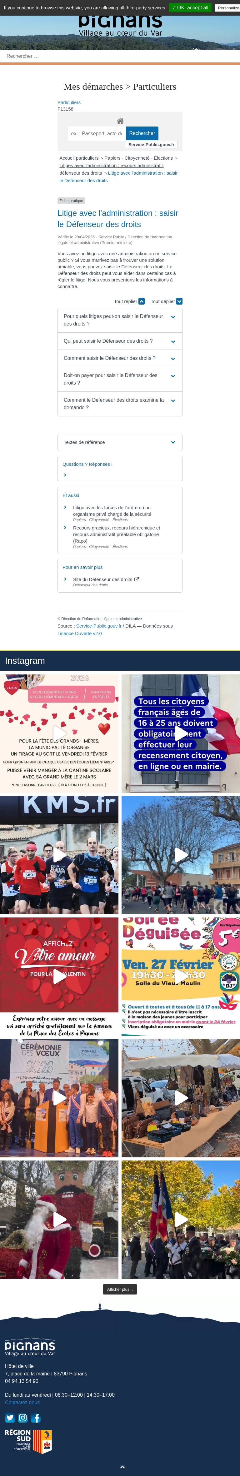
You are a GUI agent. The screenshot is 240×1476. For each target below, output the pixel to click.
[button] (120, 320)
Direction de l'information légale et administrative (101, 619)
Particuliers (69, 102)
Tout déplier (166, 301)
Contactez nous (22, 1402)
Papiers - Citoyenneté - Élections (139, 158)
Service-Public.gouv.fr (151, 144)
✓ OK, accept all (190, 7)
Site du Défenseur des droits (106, 579)
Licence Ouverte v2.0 (80, 633)
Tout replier (129, 301)
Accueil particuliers (80, 158)
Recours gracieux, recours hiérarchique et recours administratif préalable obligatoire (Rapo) (116, 534)
